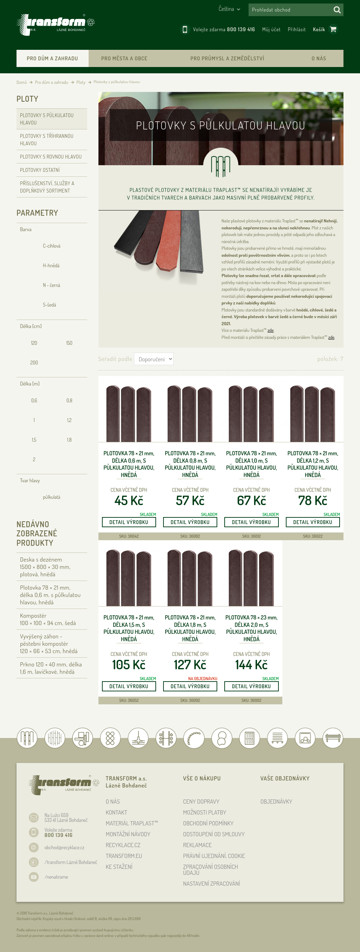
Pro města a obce (124, 58)
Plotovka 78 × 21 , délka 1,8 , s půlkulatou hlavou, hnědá (190, 628)
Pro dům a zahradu (52, 58)
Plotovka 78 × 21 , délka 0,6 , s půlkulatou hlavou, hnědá (129, 464)
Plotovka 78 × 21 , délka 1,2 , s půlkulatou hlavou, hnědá (313, 464)
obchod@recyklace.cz (64, 847)
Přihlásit (297, 29)
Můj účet (271, 29)
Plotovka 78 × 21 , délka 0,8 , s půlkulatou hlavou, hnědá (190, 464)
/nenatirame (56, 877)
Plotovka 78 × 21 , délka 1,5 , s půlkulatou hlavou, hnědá (129, 628)
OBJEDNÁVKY (276, 801)
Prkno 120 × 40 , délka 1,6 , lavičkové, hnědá (51, 668)
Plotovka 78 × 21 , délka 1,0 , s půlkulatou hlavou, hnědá (251, 464)
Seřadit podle (115, 358)
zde (271, 330)
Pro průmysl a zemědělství (227, 58)
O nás (319, 58)
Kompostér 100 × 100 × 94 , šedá (48, 619)
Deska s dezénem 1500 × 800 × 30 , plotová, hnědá (45, 567)
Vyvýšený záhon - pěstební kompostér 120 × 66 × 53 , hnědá (49, 643)
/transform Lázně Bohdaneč (71, 862)
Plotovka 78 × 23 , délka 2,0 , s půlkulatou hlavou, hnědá (251, 628)
